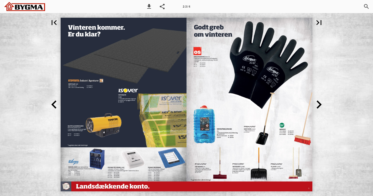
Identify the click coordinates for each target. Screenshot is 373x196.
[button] (149, 6)
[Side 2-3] (186, 6)
